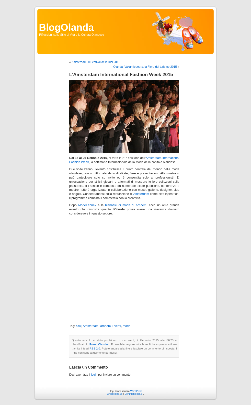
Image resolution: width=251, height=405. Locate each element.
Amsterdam (141, 194)
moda (126, 326)
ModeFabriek (87, 205)
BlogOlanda (66, 27)
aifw (78, 326)
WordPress (136, 391)
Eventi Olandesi (99, 344)
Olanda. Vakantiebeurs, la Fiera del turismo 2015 (145, 66)
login (94, 374)
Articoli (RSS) (114, 394)
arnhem (105, 326)
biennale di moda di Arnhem (126, 205)
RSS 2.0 (95, 348)
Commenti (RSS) (134, 394)
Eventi (116, 326)
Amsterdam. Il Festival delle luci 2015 (95, 62)
